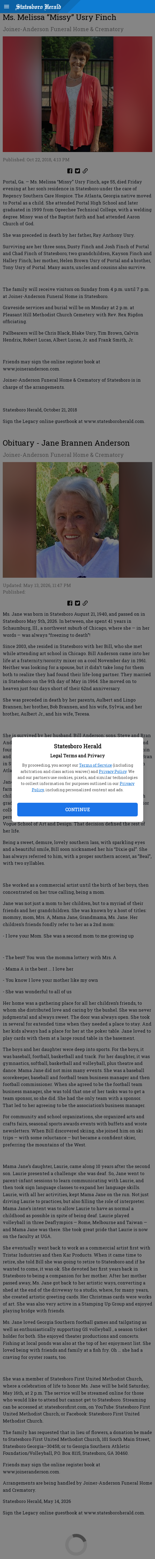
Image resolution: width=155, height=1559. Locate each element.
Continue (77, 809)
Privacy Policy (113, 771)
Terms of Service (95, 765)
